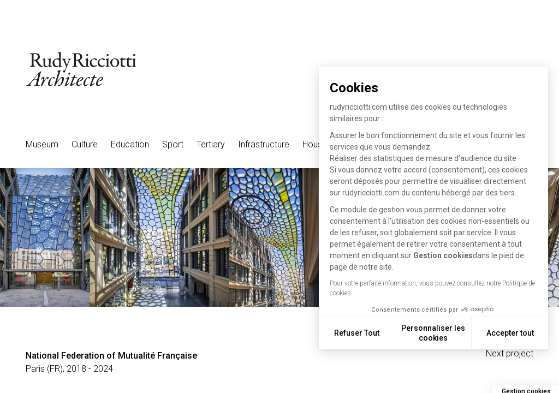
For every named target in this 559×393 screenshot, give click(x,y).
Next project (509, 353)
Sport (172, 144)
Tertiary (211, 144)
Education (130, 144)
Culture (85, 144)
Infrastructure (263, 144)
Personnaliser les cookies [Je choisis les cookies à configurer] (439, 333)
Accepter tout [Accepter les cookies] (516, 333)
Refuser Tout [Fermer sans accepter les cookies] (362, 333)
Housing (317, 144)
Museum (42, 144)
